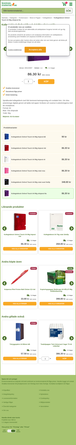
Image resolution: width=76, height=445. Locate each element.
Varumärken (44, 406)
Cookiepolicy (44, 398)
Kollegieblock (47, 18)
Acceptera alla (35, 50)
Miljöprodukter (45, 402)
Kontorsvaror (23, 18)
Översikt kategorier (9, 406)
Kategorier (13, 18)
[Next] (70, 49)
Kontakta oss (44, 390)
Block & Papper (35, 18)
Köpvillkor (6, 390)
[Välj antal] (28, 81)
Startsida (5, 18)
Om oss (6, 410)
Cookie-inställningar (15, 50)
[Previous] (6, 49)
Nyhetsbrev (44, 394)
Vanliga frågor (8, 402)
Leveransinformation (10, 398)
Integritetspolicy (8, 394)
